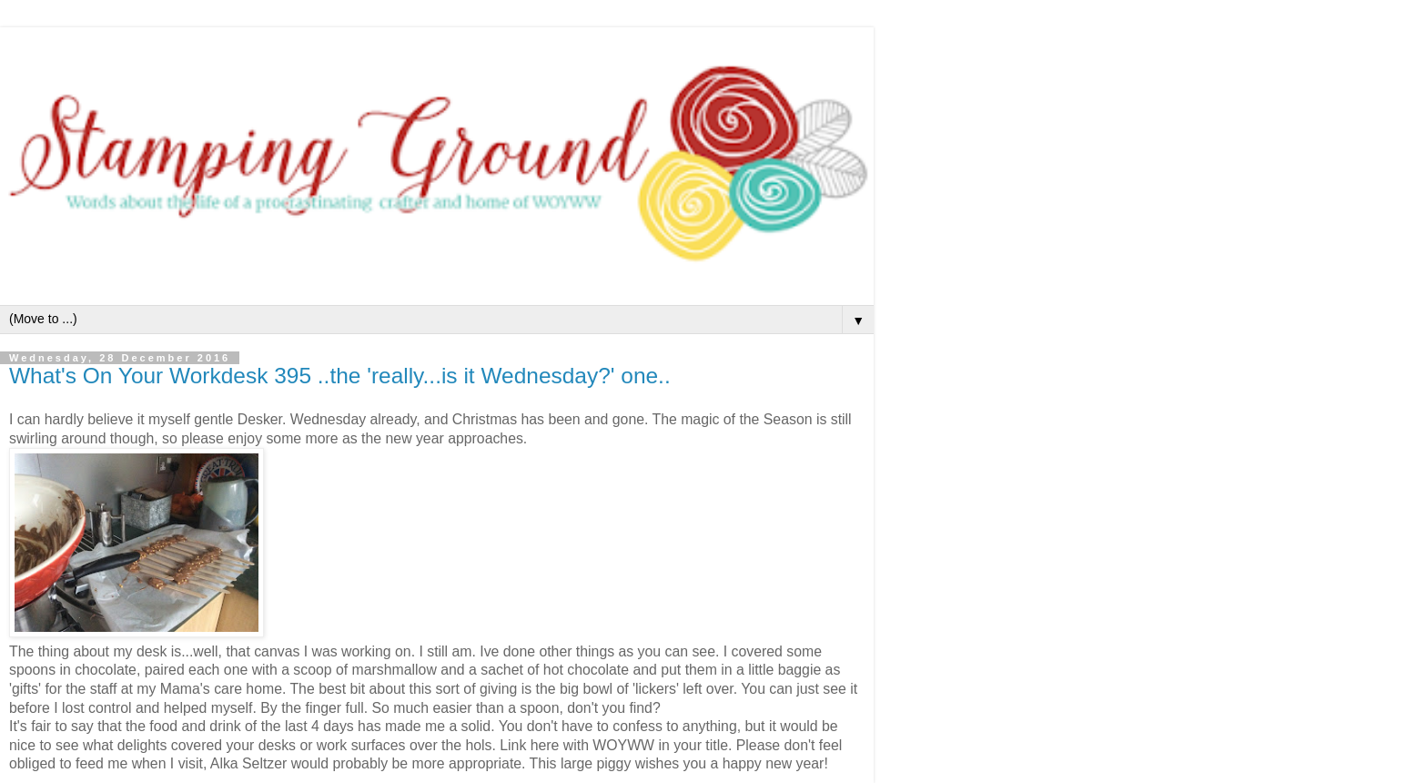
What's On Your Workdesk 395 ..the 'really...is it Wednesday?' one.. (340, 375)
